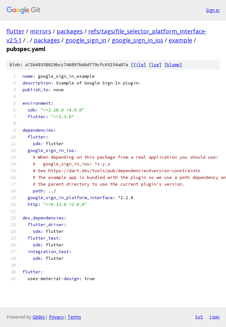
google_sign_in (85, 40)
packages (70, 31)
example (180, 40)
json (214, 317)
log (155, 64)
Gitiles (39, 317)
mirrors (40, 31)
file (138, 64)
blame (173, 64)
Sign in (213, 10)
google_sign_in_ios (137, 40)
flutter (15, 31)
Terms (74, 317)
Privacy (56, 317)
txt (199, 317)
